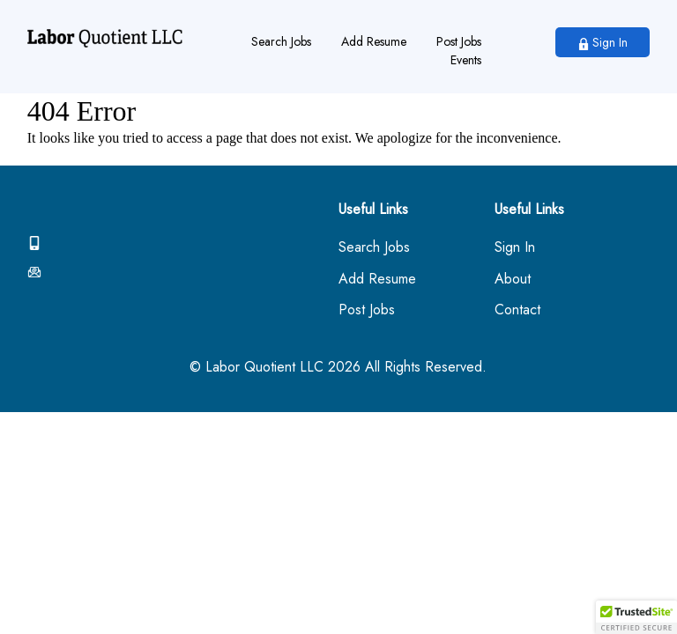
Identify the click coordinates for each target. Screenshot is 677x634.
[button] (636, 617)
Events (465, 60)
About (513, 279)
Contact (517, 310)
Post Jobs (458, 41)
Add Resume (373, 41)
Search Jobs (281, 41)
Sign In (602, 42)
